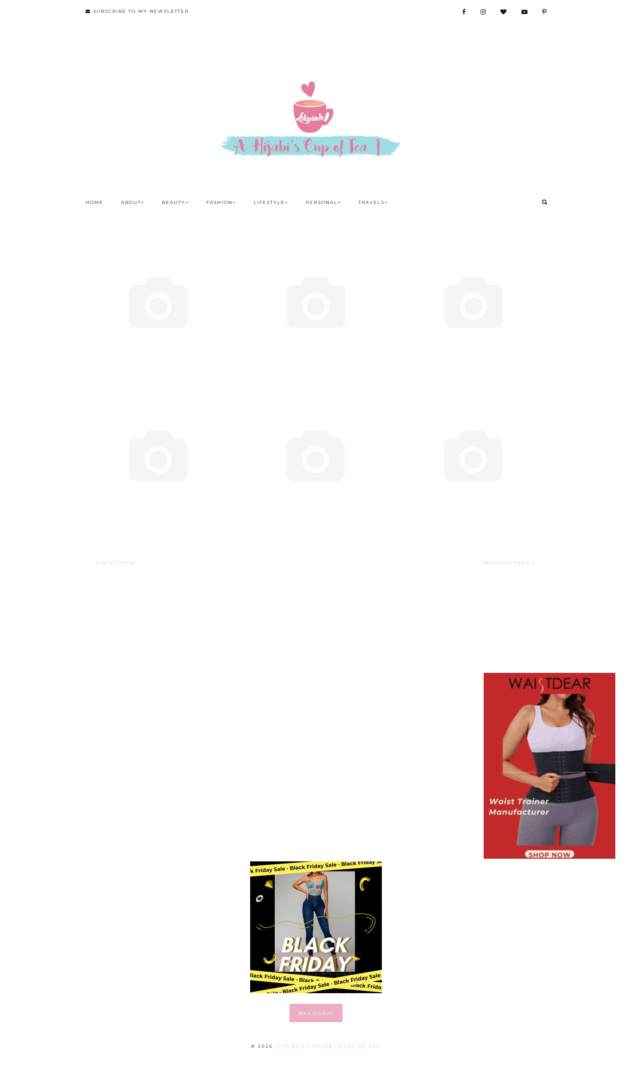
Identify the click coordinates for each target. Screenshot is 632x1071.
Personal (323, 202)
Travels (373, 202)
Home (95, 202)
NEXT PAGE (116, 563)
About (132, 202)
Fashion (221, 202)
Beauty (175, 202)
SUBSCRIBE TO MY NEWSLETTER (137, 11)
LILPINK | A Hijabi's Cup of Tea (328, 1046)
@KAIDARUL (316, 1013)
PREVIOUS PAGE (508, 563)
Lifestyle (271, 202)
